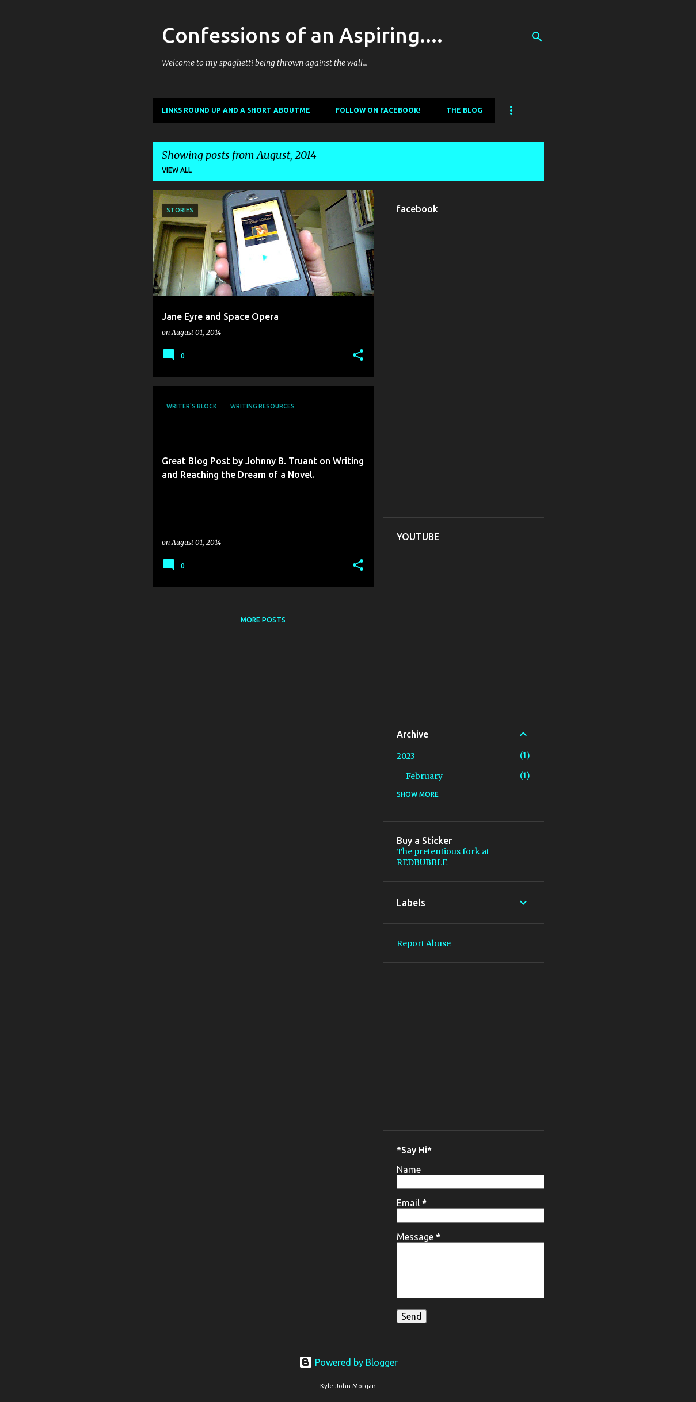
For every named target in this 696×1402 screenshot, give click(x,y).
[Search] (537, 37)
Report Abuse (424, 943)
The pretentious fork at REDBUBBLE (443, 857)
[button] (358, 356)
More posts (263, 620)
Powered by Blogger (348, 1362)
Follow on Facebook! (378, 110)
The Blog (464, 110)
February (424, 776)
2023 (406, 756)
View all (177, 170)
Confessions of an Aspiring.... (302, 35)
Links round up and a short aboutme (236, 110)
